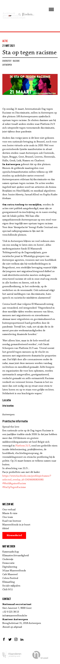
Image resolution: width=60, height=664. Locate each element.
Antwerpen (7, 64)
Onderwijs (7, 559)
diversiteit (7, 60)
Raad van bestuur (11, 521)
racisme (16, 60)
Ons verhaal (9, 509)
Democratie (8, 563)
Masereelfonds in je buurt (16, 524)
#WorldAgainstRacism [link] (14, 483)
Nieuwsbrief (14, 535)
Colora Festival (10, 578)
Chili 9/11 (7, 589)
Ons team (7, 517)
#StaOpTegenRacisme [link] (14, 487)
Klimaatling (8, 582)
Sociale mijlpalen (11, 586)
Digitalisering (9, 567)
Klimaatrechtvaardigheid (15, 555)
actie (5, 41)
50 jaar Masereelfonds (14, 570)
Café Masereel (10, 574)
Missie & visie (9, 513)
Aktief (5, 528)
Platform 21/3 (22, 446)
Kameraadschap (10, 552)
